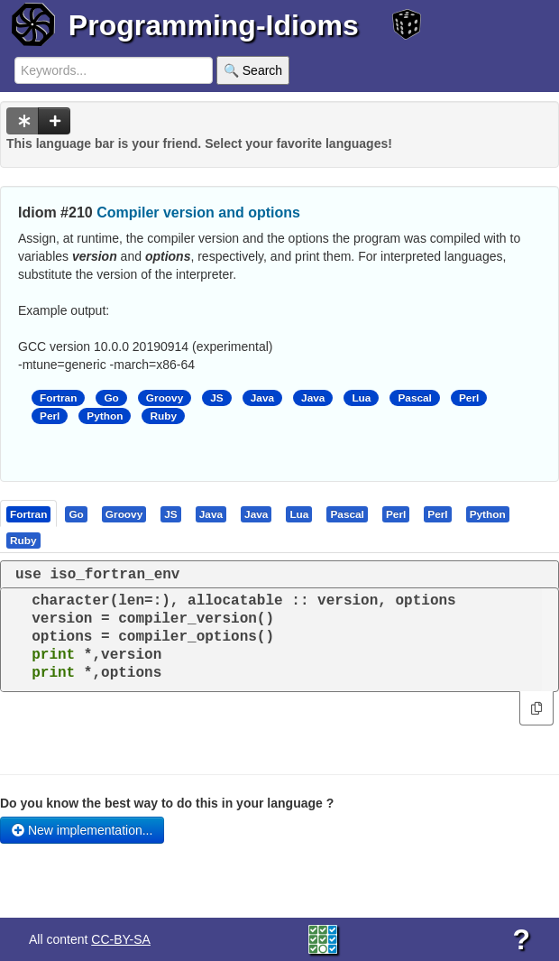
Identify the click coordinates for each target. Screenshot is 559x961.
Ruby (163, 416)
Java (262, 398)
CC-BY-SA (121, 939)
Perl (469, 398)
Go (111, 398)
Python (105, 416)
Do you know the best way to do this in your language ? (167, 803)
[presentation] (28, 513)
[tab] (29, 513)
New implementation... (82, 830)
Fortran (58, 398)
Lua (361, 398)
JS (216, 398)
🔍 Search (253, 70)
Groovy (164, 398)
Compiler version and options (198, 212)
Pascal (415, 398)
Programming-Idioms (214, 25)
